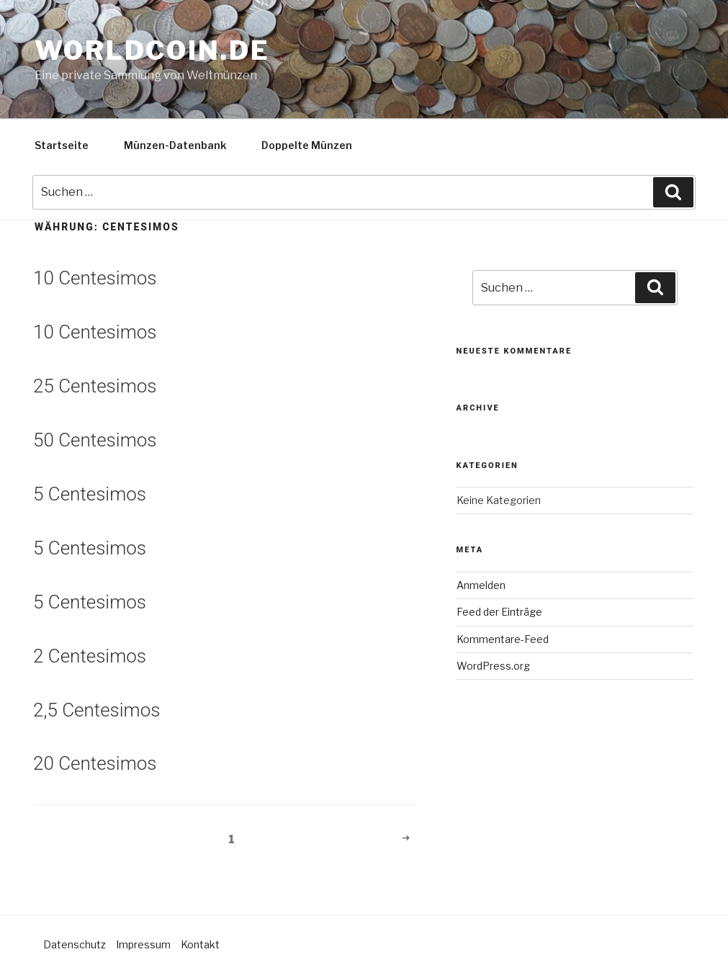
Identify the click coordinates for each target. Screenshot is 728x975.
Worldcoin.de (152, 50)
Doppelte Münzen (306, 145)
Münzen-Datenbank (175, 145)
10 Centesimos (94, 278)
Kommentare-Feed (503, 639)
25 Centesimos (94, 386)
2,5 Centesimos (96, 710)
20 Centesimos (94, 763)
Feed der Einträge (499, 612)
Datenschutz (74, 944)
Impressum (143, 944)
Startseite (62, 145)
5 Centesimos (89, 494)
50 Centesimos (94, 440)
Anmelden (481, 585)
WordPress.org (493, 666)
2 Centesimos (89, 656)
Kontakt (200, 944)
